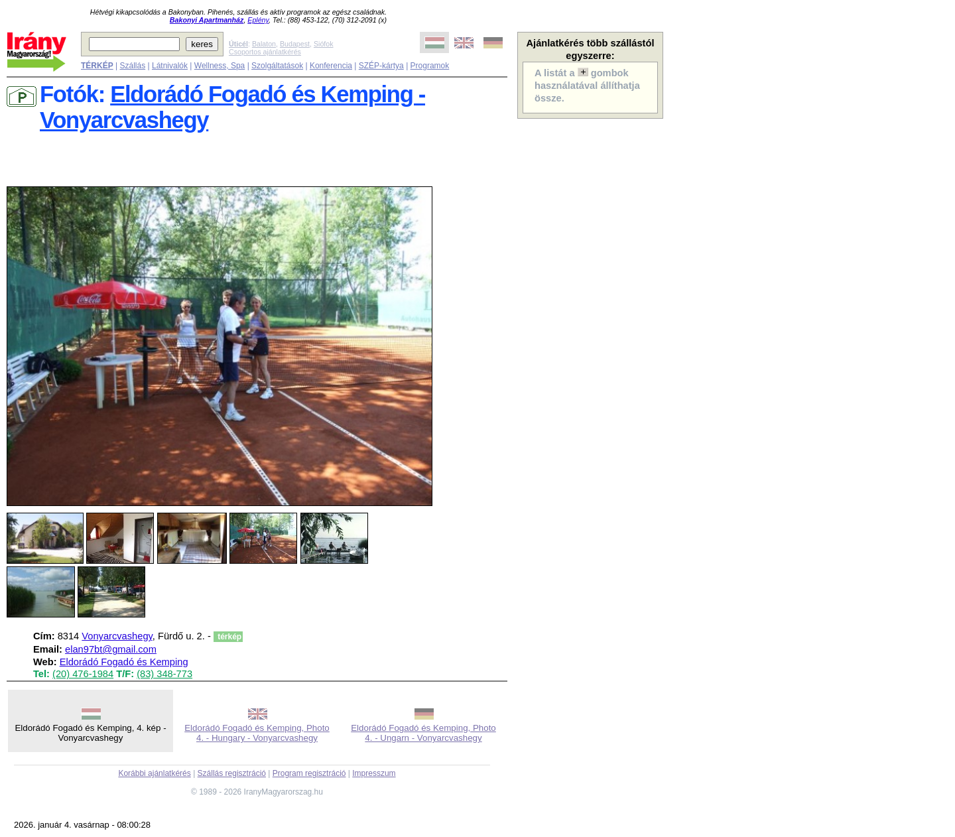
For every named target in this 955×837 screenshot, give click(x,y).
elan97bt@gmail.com (111, 649)
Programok (430, 65)
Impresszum (373, 773)
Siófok (324, 44)
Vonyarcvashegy (117, 636)
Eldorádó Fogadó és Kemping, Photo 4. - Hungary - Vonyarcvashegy (257, 733)
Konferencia (331, 65)
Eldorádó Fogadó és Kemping (124, 662)
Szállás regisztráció (232, 773)
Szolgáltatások (277, 65)
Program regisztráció (309, 773)
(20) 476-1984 (82, 674)
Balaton (264, 44)
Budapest (295, 44)
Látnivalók (170, 65)
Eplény (258, 20)
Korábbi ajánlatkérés (154, 773)
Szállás (132, 65)
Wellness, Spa (219, 65)
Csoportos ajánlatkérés (265, 52)
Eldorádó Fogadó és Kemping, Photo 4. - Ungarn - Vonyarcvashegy (423, 733)
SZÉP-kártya (381, 65)
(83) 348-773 (164, 674)
